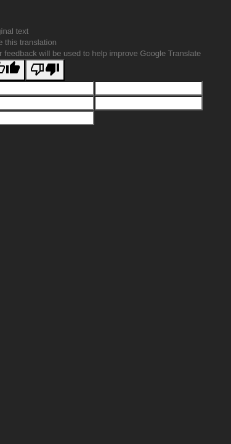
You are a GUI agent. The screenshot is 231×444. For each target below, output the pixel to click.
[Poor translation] (45, 70)
